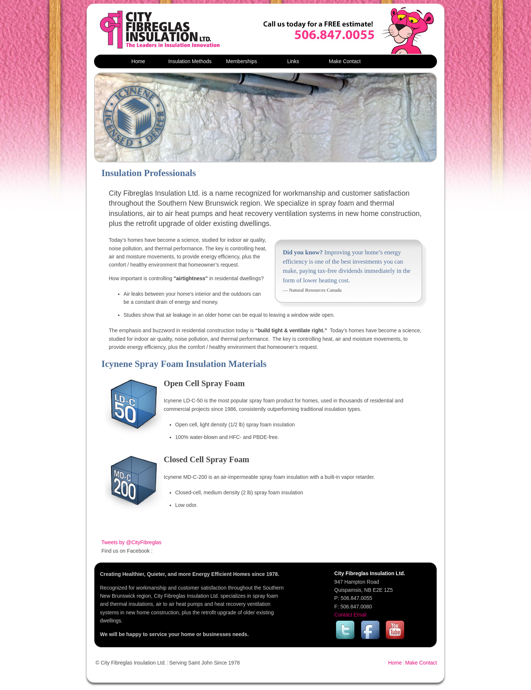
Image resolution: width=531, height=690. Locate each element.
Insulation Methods (190, 61)
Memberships (241, 61)
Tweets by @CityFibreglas (131, 542)
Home (138, 61)
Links (293, 61)
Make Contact (345, 61)
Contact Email (350, 615)
